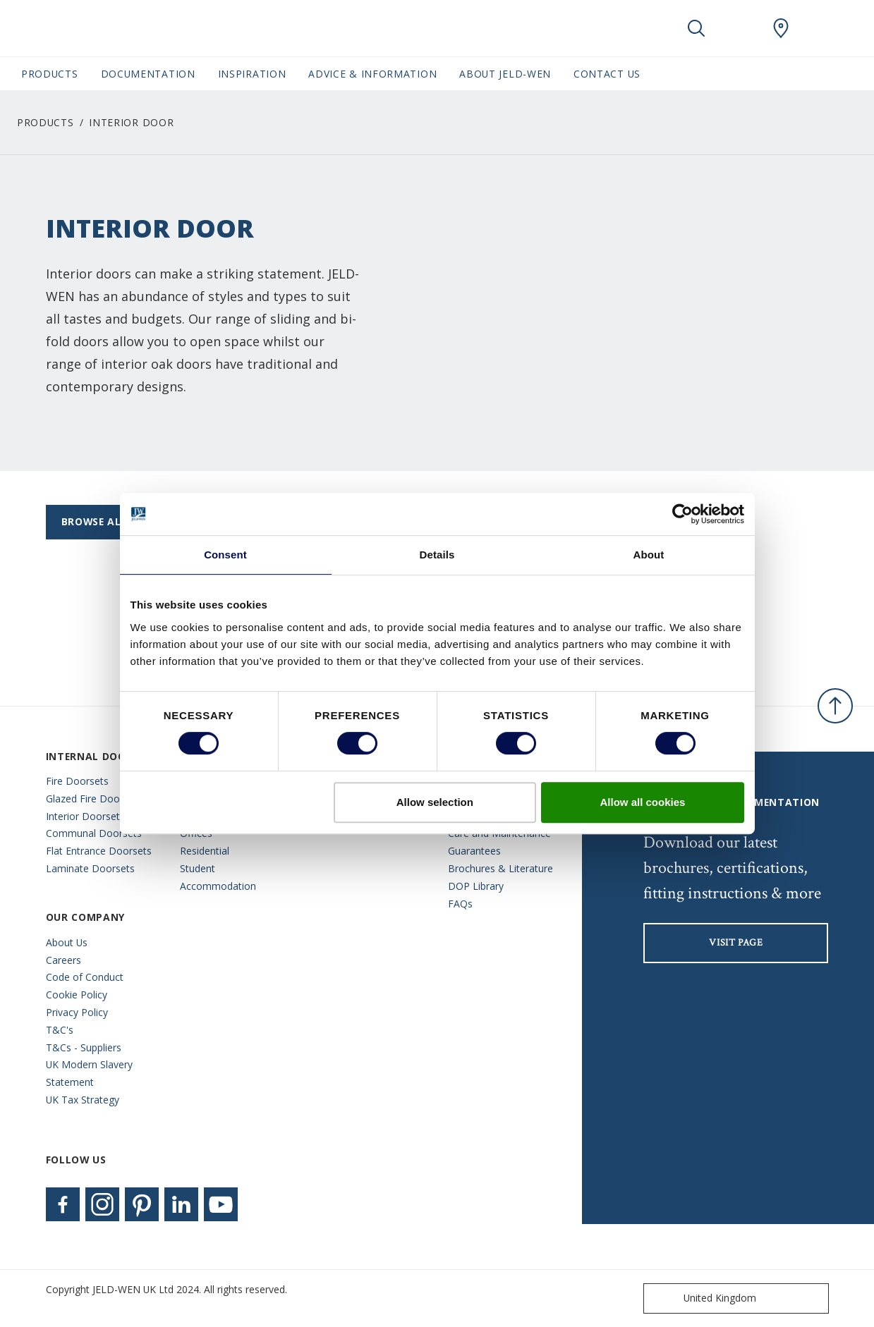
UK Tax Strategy (82, 1099)
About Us (66, 942)
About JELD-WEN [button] (505, 73)
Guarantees (474, 850)
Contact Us (607, 73)
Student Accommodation (218, 877)
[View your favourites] (738, 28)
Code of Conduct (84, 977)
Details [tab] (437, 555)
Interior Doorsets (85, 816)
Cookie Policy (76, 994)
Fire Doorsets (77, 781)
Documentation (148, 73)
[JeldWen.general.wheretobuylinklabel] (781, 28)
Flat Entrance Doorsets (99, 850)
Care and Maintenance (499, 833)
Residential (204, 850)
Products (45, 122)
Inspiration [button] (252, 73)
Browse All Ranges (117, 521)
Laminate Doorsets (90, 868)
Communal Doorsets (94, 833)
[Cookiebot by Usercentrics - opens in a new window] (682, 514)
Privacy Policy (77, 1012)
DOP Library (476, 886)
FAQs (460, 903)
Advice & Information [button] (372, 73)
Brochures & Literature (500, 868)
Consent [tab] (225, 555)
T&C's (59, 1029)
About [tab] (648, 555)
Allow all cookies (643, 802)
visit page (736, 942)
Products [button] (49, 73)
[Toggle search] (696, 28)
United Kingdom (703, 1298)
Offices (196, 833)
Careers (63, 960)
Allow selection (434, 802)
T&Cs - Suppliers (83, 1047)
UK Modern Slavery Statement (89, 1073)
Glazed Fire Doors (87, 798)
